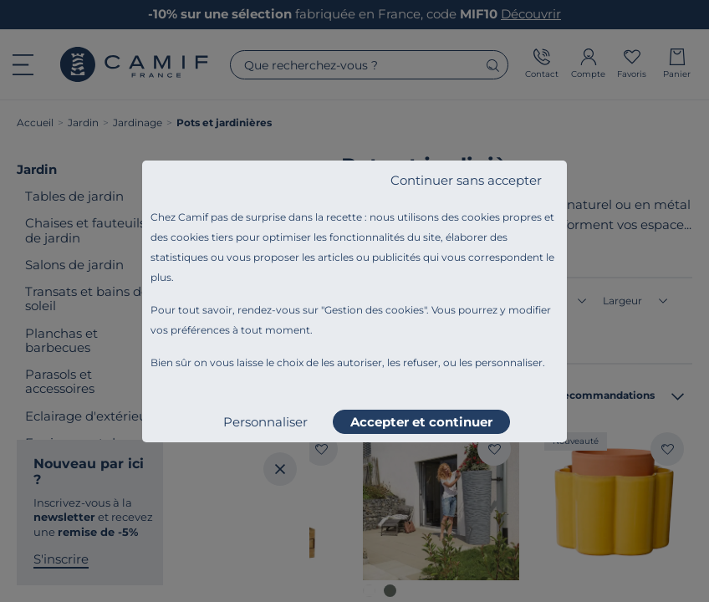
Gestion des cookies (374, 310)
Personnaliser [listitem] (265, 422)
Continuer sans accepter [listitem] (466, 180)
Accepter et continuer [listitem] (421, 422)
